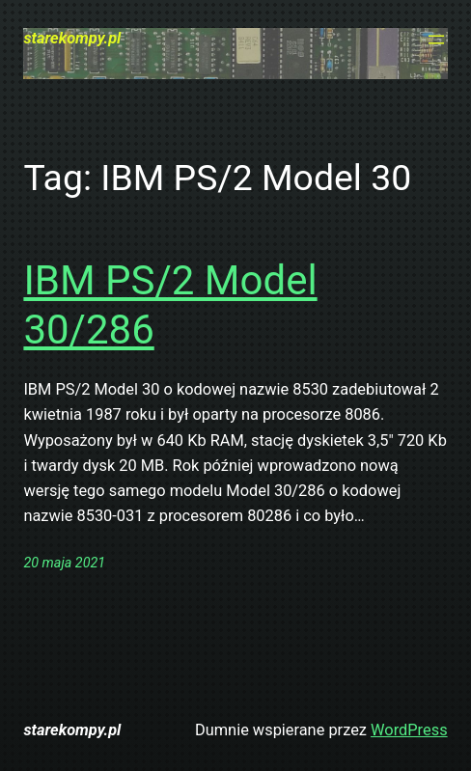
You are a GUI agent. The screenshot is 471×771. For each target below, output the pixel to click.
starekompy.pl (72, 38)
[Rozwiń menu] (436, 39)
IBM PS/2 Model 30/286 (170, 304)
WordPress (409, 730)
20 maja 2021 (64, 563)
